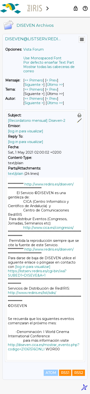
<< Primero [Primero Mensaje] (33, 80)
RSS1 (65, 373)
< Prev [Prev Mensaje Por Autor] (51, 98)
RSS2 (78, 373)
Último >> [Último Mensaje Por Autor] (55, 103)
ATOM (51, 373)
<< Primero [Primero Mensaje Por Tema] (33, 89)
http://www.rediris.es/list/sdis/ (32, 293)
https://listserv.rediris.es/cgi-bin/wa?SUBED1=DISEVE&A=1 (37, 273)
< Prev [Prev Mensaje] (51, 80)
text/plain (15, 173)
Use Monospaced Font (42, 58)
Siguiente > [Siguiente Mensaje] (33, 84)
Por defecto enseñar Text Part (48, 62)
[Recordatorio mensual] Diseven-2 (36, 120)
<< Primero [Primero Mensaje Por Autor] (33, 98)
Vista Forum (33, 49)
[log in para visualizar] (25, 131)
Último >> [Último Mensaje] (55, 84)
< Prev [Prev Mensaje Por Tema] (51, 89)
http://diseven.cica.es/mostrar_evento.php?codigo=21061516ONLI (43, 347)
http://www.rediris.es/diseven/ (49, 184)
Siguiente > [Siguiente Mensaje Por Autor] (33, 103)
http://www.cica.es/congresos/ (48, 227)
